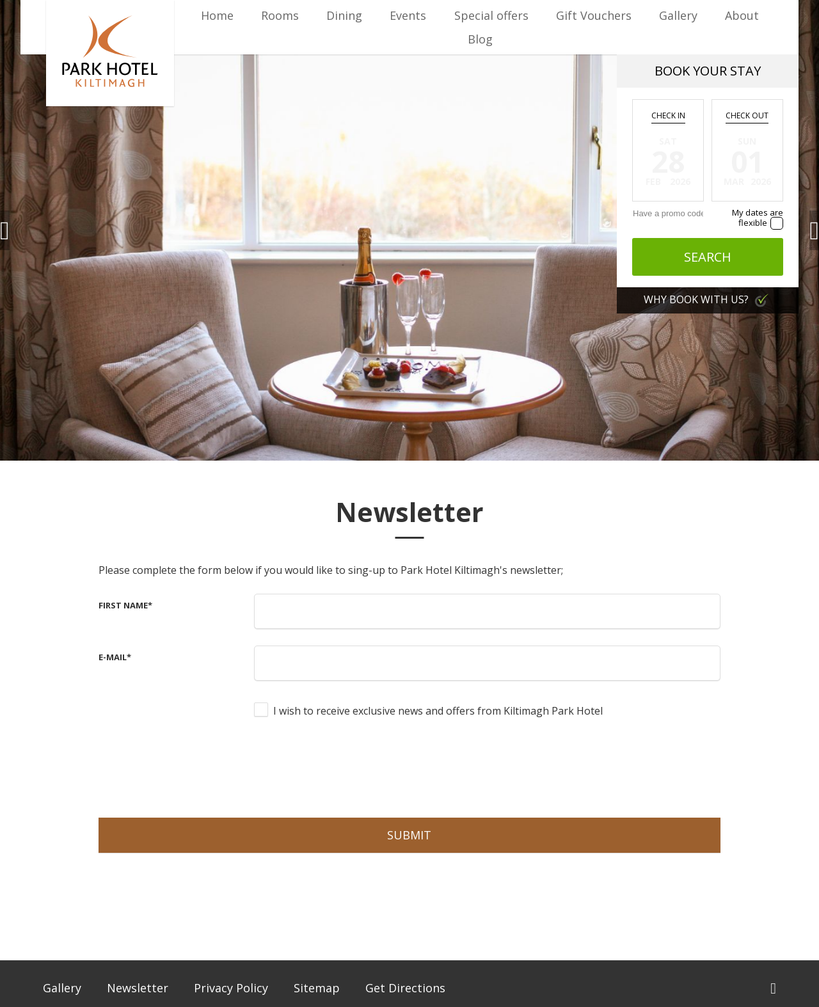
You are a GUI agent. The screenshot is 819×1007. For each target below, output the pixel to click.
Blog (480, 39)
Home (217, 15)
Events (408, 15)
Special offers (491, 15)
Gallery (678, 15)
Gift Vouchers (594, 15)
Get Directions (405, 987)
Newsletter (137, 987)
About (742, 15)
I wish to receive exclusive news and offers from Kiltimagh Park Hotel (438, 711)
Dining (344, 15)
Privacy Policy (231, 987)
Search (707, 257)
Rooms (280, 15)
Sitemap (317, 987)
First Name (125, 605)
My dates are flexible (757, 217)
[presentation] (351, 766)
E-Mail (115, 657)
